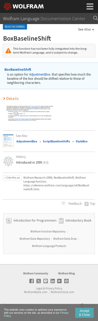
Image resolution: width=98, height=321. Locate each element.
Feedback (75, 203)
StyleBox (82, 141)
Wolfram (17, 305)
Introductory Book (78, 220)
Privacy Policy (53, 288)
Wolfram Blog (66, 273)
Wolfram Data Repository (34, 238)
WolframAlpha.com (35, 292)
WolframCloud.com (62, 292)
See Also (84, 29)
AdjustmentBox (39, 74)
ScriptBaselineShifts (56, 141)
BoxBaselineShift (17, 69)
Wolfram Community (35, 273)
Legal (39, 288)
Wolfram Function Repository (48, 231)
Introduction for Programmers (34, 220)
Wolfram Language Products (49, 246)
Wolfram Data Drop (65, 238)
